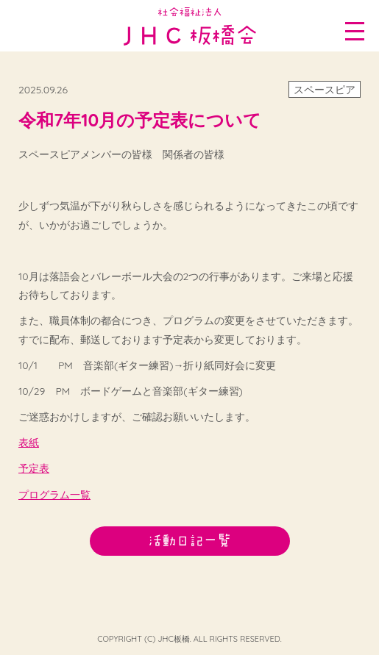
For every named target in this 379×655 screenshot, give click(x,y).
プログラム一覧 (54, 494)
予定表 (33, 468)
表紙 (28, 442)
